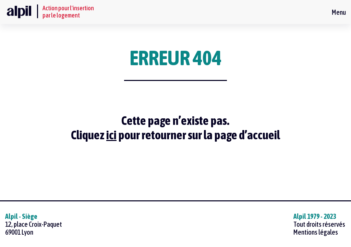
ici (111, 135)
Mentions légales (315, 232)
